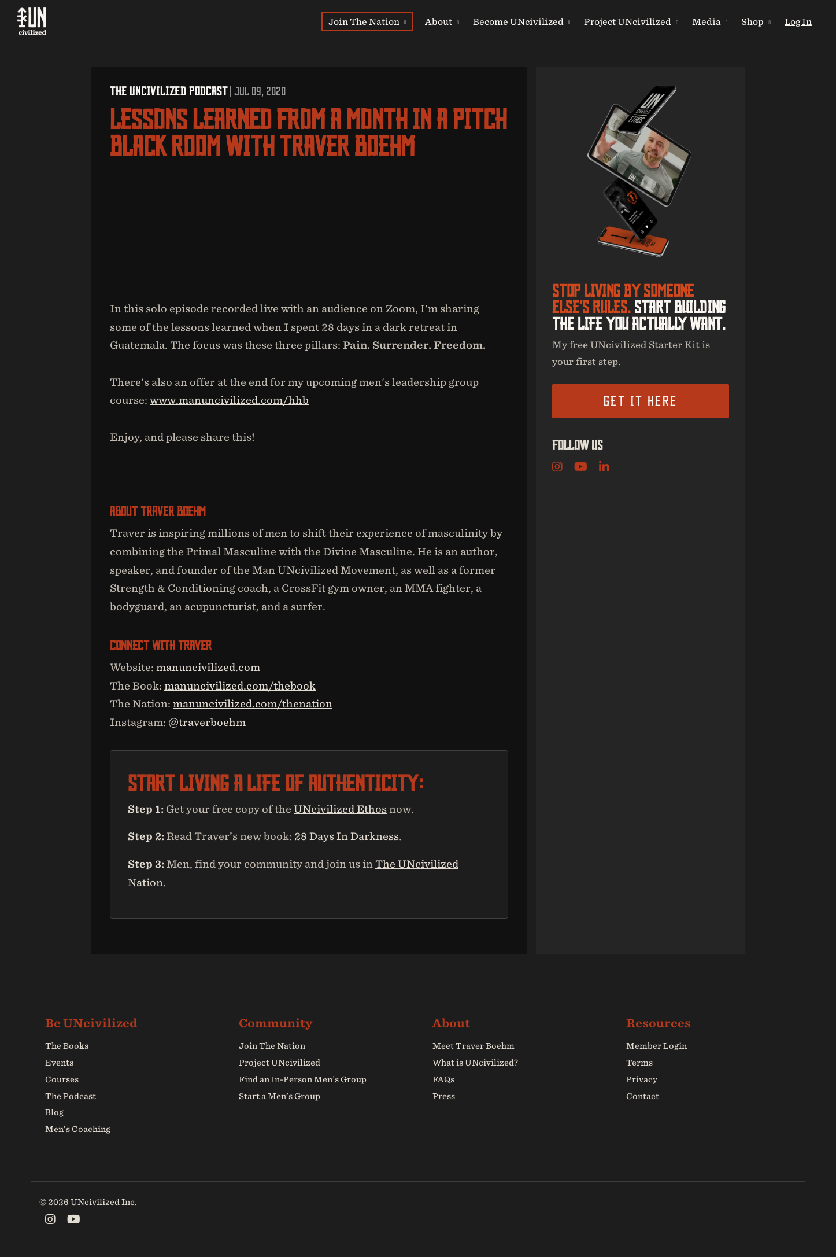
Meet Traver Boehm (473, 1045)
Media (710, 21)
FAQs (443, 1079)
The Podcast (70, 1096)
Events (59, 1062)
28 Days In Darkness (346, 837)
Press (443, 1096)
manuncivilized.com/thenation (252, 704)
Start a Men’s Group (279, 1096)
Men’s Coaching (77, 1129)
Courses (62, 1079)
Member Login (656, 1045)
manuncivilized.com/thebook (240, 686)
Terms (639, 1062)
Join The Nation (367, 21)
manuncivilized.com (208, 667)
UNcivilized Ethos (340, 809)
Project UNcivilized (631, 21)
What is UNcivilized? (475, 1062)
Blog (54, 1113)
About (442, 21)
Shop (756, 21)
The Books (66, 1045)
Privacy (641, 1079)
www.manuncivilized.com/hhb (229, 400)
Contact (642, 1096)
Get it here (640, 401)
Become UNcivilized (522, 21)
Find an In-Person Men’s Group (303, 1079)
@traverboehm (207, 722)
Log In (798, 21)
